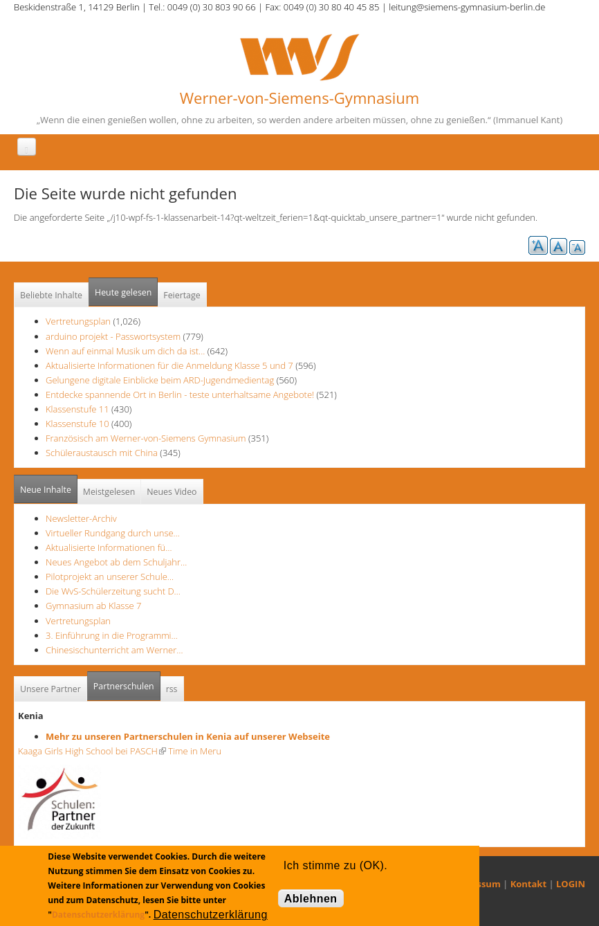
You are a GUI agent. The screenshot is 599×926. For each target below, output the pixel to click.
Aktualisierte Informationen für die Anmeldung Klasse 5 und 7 (169, 365)
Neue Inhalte (45, 490)
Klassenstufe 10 (77, 423)
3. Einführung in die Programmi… (112, 635)
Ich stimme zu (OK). (335, 865)
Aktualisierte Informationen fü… (109, 547)
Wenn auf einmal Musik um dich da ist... (127, 351)
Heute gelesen (123, 292)
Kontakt (528, 884)
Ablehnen (311, 899)
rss (172, 689)
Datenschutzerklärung (98, 914)
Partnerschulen (126, 682)
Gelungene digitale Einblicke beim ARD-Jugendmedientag (160, 380)
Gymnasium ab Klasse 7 (93, 605)
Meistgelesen (109, 492)
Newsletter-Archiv (81, 518)
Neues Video (171, 492)
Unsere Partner (50, 689)
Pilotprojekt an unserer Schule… (110, 576)
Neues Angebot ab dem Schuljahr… (116, 562)
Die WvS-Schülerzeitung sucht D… (113, 591)
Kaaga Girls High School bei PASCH (92, 751)
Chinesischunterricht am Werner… (114, 650)
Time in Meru (193, 751)
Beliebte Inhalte (51, 295)
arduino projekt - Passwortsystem (113, 336)
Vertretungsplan (78, 321)
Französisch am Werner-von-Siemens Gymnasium (146, 438)
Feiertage (181, 295)
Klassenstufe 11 (77, 409)
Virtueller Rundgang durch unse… (113, 533)
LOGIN (570, 884)
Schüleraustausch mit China (102, 452)
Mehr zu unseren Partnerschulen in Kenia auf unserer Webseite (188, 736)
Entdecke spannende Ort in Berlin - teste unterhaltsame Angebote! (180, 394)
